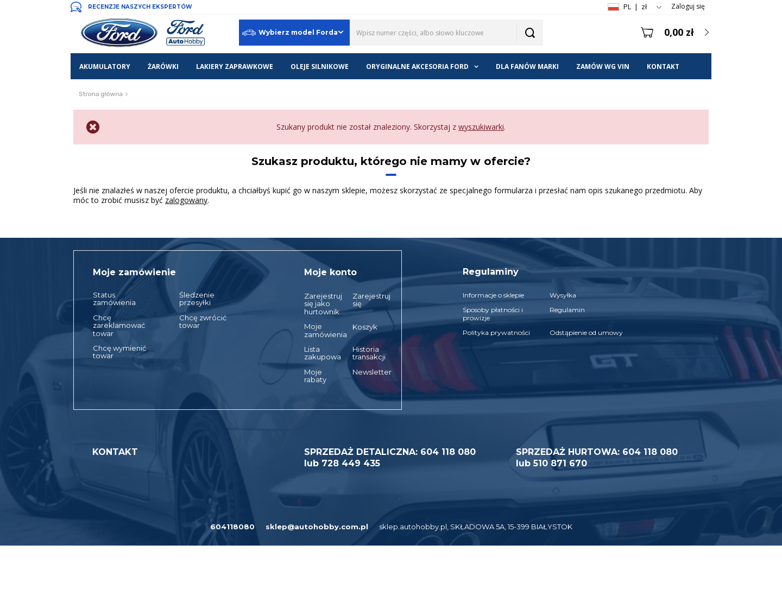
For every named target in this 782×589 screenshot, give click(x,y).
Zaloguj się (688, 6)
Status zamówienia (114, 299)
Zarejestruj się (366, 300)
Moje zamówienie (134, 272)
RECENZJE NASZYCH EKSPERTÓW (140, 6)
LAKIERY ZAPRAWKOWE (234, 66)
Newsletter (366, 372)
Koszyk (364, 327)
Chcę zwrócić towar (202, 322)
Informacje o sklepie (493, 295)
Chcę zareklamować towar (119, 325)
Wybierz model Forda (290, 33)
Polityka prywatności (496, 333)
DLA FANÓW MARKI (527, 66)
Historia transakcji (366, 353)
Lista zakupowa (317, 353)
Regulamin (567, 310)
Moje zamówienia (317, 330)
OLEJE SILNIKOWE (320, 66)
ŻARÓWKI (163, 66)
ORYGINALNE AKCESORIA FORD (417, 66)
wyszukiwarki (481, 127)
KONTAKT (663, 66)
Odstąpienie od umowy (586, 333)
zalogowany (186, 200)
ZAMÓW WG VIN (602, 66)
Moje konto (330, 272)
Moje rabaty (315, 376)
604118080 (232, 526)
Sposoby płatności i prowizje (493, 313)
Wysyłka (563, 295)
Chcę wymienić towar (119, 352)
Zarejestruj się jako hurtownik (317, 303)
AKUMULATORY (104, 66)
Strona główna (101, 94)
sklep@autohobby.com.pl (317, 526)
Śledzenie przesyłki (197, 299)
